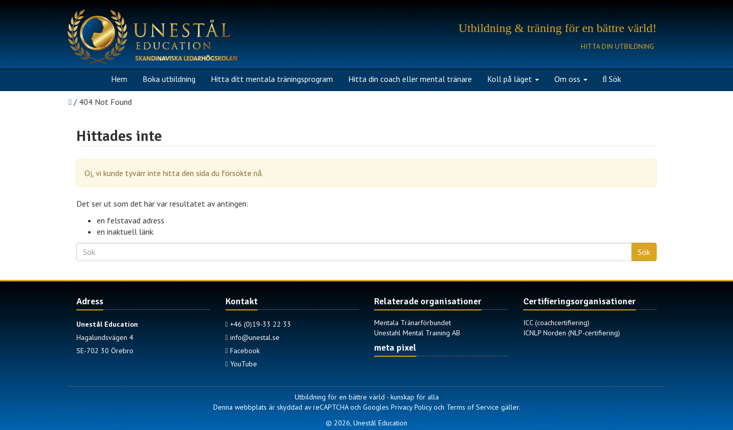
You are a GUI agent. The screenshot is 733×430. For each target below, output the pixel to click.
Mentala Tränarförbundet (412, 322)
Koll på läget (513, 79)
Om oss (570, 79)
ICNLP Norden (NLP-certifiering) (571, 332)
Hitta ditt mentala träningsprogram (272, 79)
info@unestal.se (252, 337)
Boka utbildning (169, 79)
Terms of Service (472, 407)
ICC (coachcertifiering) (556, 322)
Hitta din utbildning (617, 46)
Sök (612, 79)
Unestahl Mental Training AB (417, 332)
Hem (119, 79)
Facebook (242, 350)
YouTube (241, 363)
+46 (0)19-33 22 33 (258, 324)
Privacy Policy (411, 407)
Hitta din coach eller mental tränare (410, 79)
